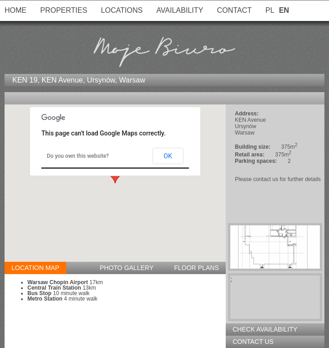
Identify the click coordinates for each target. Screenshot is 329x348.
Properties (63, 10)
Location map (35, 267)
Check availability (265, 329)
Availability (179, 10)
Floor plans (196, 267)
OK (168, 156)
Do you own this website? (78, 156)
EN (284, 10)
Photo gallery (127, 267)
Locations (122, 10)
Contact (234, 10)
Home (16, 10)
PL (270, 10)
